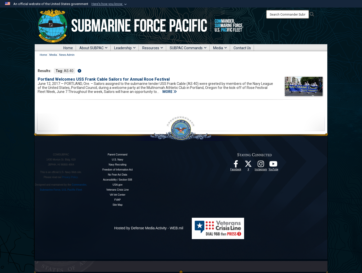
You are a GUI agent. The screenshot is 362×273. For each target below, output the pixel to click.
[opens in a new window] (261, 165)
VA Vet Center (117, 194)
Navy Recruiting (117, 164)
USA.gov (117, 184)
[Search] (287, 14)
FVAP (117, 199)
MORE (169, 92)
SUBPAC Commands (188, 48)
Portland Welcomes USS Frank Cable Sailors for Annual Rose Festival (104, 79)
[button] (110, 4)
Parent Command (117, 154)
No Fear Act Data (117, 174)
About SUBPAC (93, 48)
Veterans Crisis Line (117, 189)
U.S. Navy (117, 159)
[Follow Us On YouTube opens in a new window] (273, 165)
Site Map (117, 204)
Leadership (125, 48)
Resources (152, 48)
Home (68, 48)
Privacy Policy (70, 177)
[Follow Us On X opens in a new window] (248, 165)
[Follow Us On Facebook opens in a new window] (236, 165)
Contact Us (242, 48)
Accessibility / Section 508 (117, 179)
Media (220, 48)
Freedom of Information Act (117, 169)
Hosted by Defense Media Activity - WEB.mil (148, 228)
